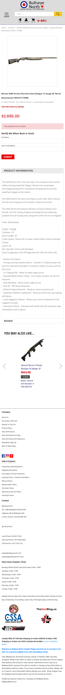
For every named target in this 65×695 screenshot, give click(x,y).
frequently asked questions (12, 467)
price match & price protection (13, 474)
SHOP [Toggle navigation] (6, 15)
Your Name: (5, 137)
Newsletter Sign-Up (9, 442)
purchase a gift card (9, 421)
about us (5, 417)
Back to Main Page (9, 446)
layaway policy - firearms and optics (15, 477)
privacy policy (7, 428)
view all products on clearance (13, 439)
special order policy (9, 485)
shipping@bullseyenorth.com (13, 557)
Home (3, 28)
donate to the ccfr (9, 424)
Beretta (21, 107)
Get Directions (7, 526)
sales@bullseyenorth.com (11, 553)
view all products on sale (11, 435)
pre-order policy (8, 488)
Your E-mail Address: (8, 146)
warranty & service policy (11, 492)
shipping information (9, 470)
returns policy (7, 481)
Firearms (11, 28)
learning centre (8, 495)
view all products (8, 432)
